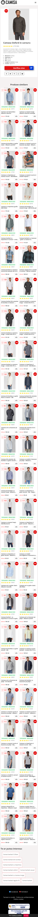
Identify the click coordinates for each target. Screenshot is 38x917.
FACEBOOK (13, 892)
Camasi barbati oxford (10, 870)
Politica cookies (19, 899)
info (16, 116)
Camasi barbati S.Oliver (10, 854)
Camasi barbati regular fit (11, 880)
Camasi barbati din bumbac (12, 860)
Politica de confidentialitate (25, 897)
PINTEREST (23, 892)
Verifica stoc (23, 68)
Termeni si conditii (9, 897)
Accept (26, 915)
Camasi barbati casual (27, 870)
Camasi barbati (27, 880)
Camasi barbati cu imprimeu (12, 865)
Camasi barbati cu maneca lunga (13, 875)
